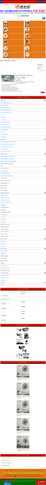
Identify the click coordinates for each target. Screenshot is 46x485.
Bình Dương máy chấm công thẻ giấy (8, 161)
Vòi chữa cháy (3, 119)
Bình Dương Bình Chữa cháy (6, 102)
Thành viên (21, 470)
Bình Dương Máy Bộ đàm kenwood (8, 144)
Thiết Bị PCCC (4, 100)
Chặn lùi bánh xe (4, 251)
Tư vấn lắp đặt (4, 178)
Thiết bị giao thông (4, 272)
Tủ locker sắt (3, 219)
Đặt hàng (42, 92)
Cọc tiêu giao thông (4, 275)
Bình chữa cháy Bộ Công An (6, 110)
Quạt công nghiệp (4, 170)
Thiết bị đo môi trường (5, 200)
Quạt (2, 166)
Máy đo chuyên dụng (5, 192)
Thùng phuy (3, 253)
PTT (33, 481)
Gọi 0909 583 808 (41, 481)
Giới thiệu (6, 470)
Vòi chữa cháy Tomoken (5, 122)
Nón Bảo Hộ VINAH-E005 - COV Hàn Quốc (24, 75)
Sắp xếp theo (40, 64)
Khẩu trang (3, 241)
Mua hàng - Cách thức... (6, 457)
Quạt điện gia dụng (4, 168)
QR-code (3, 479)
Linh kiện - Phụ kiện (5, 236)
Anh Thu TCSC (14, 481)
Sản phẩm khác (4, 260)
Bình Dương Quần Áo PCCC (6, 112)
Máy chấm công (4, 153)
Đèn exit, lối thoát (4, 134)
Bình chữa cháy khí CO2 (6, 107)
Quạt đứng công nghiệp (5, 173)
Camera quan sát (4, 229)
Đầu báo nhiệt (3, 136)
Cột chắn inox (3, 280)
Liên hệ (41, 470)
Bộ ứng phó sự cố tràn (5, 224)
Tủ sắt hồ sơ (3, 217)
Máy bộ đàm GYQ (4, 149)
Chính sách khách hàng (34, 470)
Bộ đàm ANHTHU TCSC (5, 151)
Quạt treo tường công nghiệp (6, 175)
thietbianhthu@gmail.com (6, 299)
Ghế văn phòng (4, 190)
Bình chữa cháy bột (4, 105)
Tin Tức (16, 470)
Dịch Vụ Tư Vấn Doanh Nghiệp (7, 163)
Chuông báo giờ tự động (5, 212)
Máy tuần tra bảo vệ (5, 183)
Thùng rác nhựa (4, 265)
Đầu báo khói (3, 117)
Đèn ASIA (3, 282)
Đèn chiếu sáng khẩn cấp (6, 127)
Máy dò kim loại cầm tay (5, 180)
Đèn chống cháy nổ (4, 129)
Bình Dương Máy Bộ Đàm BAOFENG (8, 141)
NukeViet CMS (24, 481)
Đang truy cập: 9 (9, 479)
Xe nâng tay (3, 209)
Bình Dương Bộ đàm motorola (7, 146)
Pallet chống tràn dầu (5, 226)
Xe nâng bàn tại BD (5, 207)
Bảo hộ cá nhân (4, 238)
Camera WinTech (4, 234)
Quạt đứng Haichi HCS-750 (23, 449)
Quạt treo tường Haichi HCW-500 (23, 431)
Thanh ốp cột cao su (5, 277)
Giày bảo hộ (3, 243)
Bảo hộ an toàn (4, 248)
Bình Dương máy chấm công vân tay (8, 156)
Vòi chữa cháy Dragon (5, 124)
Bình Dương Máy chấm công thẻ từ (8, 158)
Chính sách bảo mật (6, 465)
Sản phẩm (11, 470)
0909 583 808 (24, 15)
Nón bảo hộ (3, 246)
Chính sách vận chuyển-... (7, 462)
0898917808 (4, 295)
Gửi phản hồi (41, 484)
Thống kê (26, 470)
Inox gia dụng (3, 258)
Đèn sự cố (3, 131)
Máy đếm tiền (3, 185)
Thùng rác (3, 263)
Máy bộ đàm (3, 139)
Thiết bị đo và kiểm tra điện (6, 202)
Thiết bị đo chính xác (5, 197)
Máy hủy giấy (3, 188)
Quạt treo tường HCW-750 (23, 378)
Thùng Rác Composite (5, 268)
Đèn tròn (2, 285)
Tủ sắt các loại (4, 214)
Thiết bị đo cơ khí (4, 195)
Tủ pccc (2, 114)
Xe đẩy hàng (3, 205)
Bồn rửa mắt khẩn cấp (5, 270)
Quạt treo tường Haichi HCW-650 (23, 396)
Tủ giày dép (3, 221)
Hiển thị (39, 68)
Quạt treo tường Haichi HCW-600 (23, 414)
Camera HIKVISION (5, 231)
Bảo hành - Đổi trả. (5, 460)
